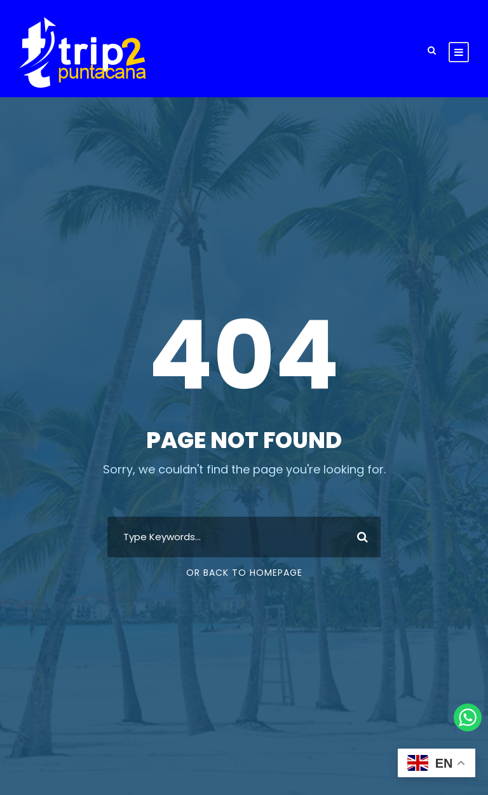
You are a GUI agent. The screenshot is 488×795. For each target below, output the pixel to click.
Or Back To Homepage (244, 572)
